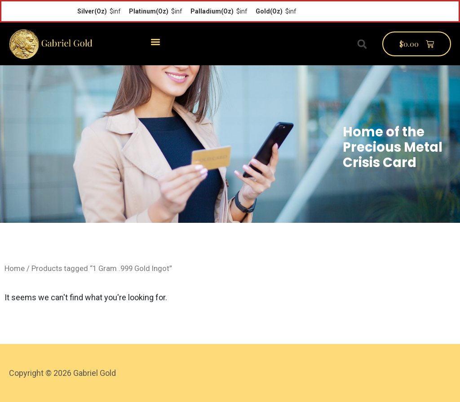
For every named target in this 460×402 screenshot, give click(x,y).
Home (14, 268)
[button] (155, 41)
